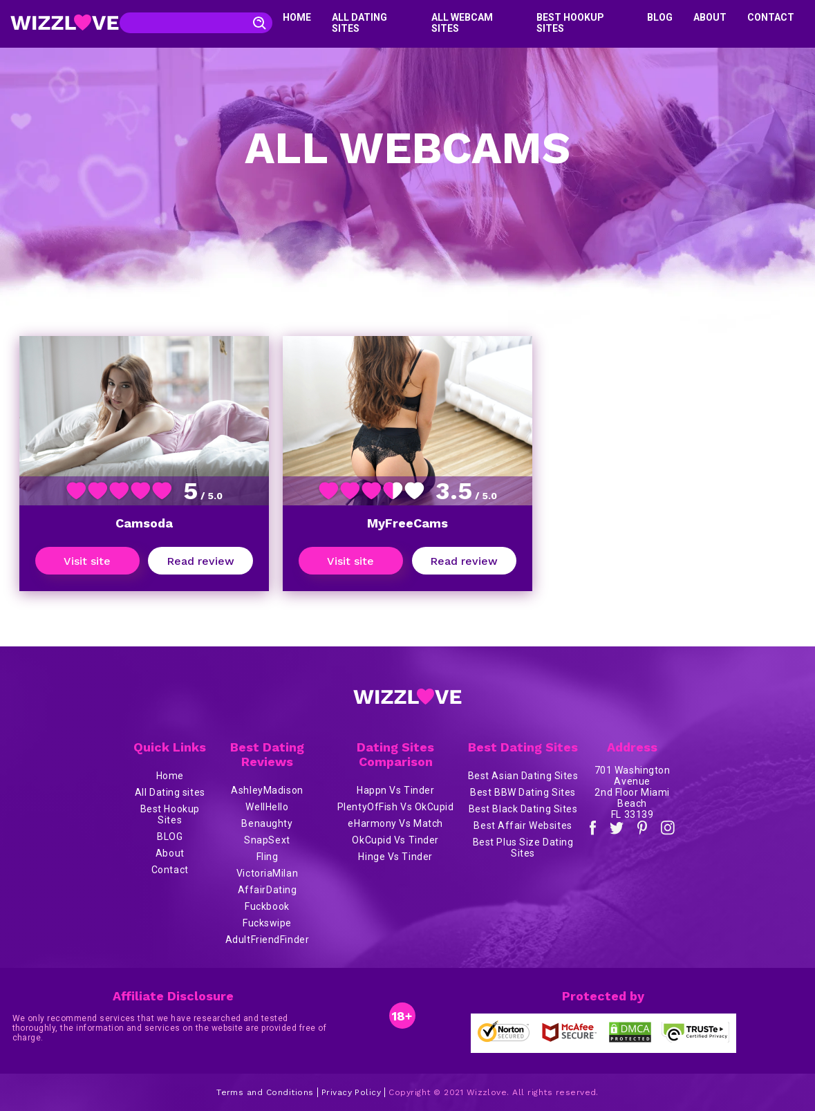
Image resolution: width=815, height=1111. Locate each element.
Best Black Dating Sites (523, 808)
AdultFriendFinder (267, 939)
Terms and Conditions (265, 1092)
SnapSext (267, 840)
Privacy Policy (351, 1092)
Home (297, 17)
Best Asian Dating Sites (523, 775)
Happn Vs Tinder (395, 790)
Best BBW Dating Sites (523, 792)
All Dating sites (170, 792)
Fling (267, 856)
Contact (770, 17)
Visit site (87, 561)
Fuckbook (267, 906)
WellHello (266, 806)
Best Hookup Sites (170, 814)
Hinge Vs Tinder (395, 856)
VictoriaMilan (267, 873)
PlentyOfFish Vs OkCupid (395, 806)
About (710, 17)
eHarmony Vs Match (395, 823)
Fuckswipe (267, 922)
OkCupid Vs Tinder (395, 840)
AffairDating (267, 889)
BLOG (660, 17)
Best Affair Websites (523, 825)
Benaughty (266, 823)
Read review (200, 561)
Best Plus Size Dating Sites (523, 848)
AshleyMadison (267, 790)
